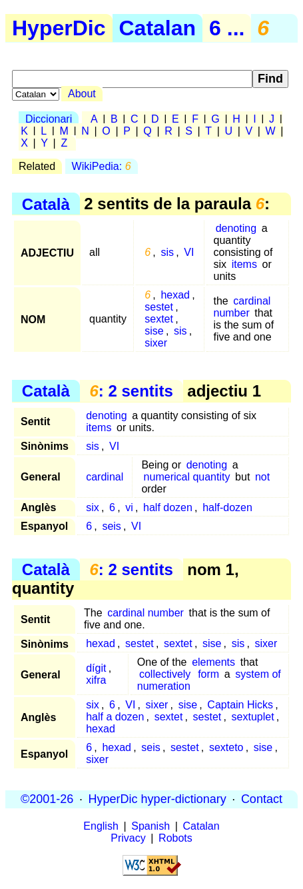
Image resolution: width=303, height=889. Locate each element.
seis (111, 526)
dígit (96, 668)
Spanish (150, 826)
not (262, 476)
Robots (175, 838)
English (100, 826)
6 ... (226, 28)
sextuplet (253, 716)
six (92, 507)
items (244, 264)
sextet (159, 319)
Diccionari (48, 119)
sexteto (226, 747)
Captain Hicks (240, 704)
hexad (175, 295)
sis (167, 252)
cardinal (104, 476)
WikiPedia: (101, 166)
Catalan (157, 28)
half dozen (167, 507)
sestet (159, 307)
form (208, 674)
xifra (96, 680)
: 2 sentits (130, 391)
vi (129, 507)
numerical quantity (187, 476)
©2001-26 (47, 799)
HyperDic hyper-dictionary (157, 799)
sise (154, 331)
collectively (164, 674)
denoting (236, 228)
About (82, 93)
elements (213, 662)
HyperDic (59, 28)
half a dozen (115, 716)
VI (189, 252)
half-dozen (227, 507)
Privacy (128, 838)
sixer (156, 343)
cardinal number (241, 307)
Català (46, 204)
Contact (261, 799)
